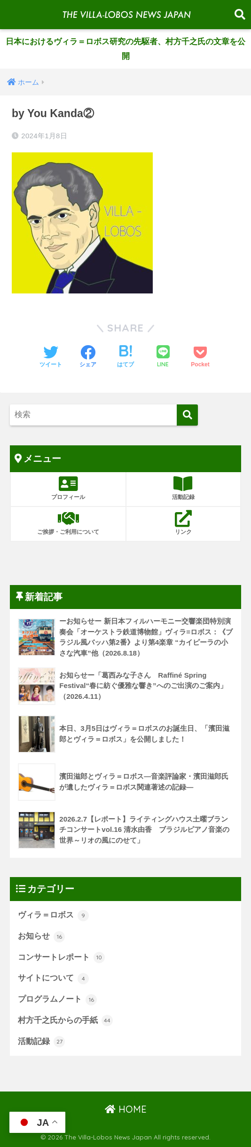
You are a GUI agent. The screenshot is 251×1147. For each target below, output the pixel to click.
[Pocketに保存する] (200, 357)
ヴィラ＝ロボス (53, 915)
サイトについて (53, 978)
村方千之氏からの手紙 (65, 1020)
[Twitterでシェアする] (50, 357)
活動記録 (41, 1041)
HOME (126, 1109)
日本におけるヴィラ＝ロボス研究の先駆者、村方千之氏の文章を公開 (125, 49)
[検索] (187, 415)
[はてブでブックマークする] (125, 357)
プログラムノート (57, 999)
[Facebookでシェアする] (87, 357)
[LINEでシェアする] (163, 357)
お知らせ (41, 936)
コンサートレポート (61, 957)
